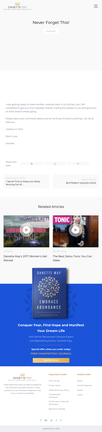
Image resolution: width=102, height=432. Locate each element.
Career (80, 395)
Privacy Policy (54, 385)
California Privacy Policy (59, 390)
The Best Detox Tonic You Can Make (72, 258)
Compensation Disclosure (55, 395)
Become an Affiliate (57, 409)
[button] (65, 6)
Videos (51, 31)
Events (80, 390)
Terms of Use (54, 381)
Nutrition (60, 251)
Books (79, 381)
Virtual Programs (84, 385)
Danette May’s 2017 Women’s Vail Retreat (25, 258)
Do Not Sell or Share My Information (59, 402)
